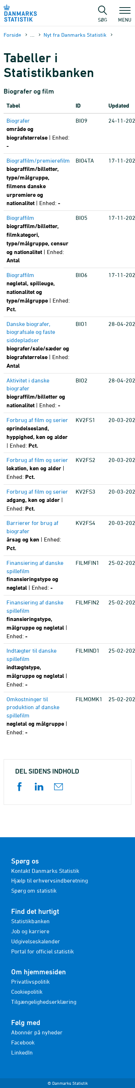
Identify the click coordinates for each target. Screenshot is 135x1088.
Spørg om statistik (34, 890)
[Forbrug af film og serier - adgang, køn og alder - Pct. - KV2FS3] (38, 500)
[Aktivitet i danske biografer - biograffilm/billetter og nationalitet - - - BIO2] (38, 393)
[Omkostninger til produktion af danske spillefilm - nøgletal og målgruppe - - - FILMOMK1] (38, 716)
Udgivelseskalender (35, 941)
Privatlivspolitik (30, 981)
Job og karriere (30, 931)
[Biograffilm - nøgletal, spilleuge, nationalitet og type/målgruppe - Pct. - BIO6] (38, 292)
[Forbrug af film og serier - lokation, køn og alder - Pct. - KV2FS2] (38, 468)
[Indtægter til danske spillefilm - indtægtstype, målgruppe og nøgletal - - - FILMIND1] (38, 668)
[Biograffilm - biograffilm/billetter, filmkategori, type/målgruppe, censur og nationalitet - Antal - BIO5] (38, 239)
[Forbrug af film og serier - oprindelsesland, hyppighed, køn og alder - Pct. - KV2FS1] (38, 433)
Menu (124, 16)
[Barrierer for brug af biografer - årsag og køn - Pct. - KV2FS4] (38, 535)
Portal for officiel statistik (42, 951)
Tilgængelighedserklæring (43, 1001)
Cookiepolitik (26, 991)
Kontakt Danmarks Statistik (45, 870)
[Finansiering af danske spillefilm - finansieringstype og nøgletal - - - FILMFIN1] (38, 575)
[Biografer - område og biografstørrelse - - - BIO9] (38, 133)
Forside (12, 35)
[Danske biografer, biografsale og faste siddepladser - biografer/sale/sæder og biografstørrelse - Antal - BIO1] (38, 345)
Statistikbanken (30, 921)
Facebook (23, 1042)
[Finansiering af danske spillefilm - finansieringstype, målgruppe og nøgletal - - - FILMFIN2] (38, 619)
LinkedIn (22, 1052)
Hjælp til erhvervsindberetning (49, 880)
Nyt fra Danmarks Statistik (75, 35)
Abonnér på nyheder (37, 1032)
